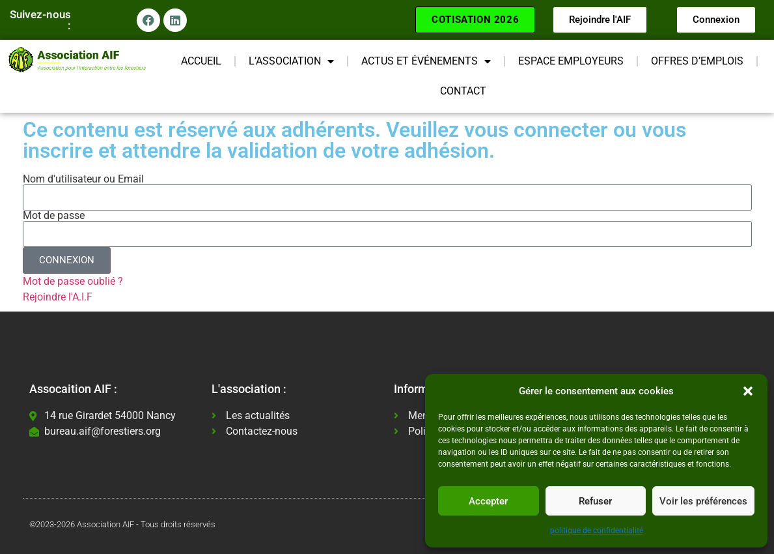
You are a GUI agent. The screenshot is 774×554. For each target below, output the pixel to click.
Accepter (488, 501)
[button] (747, 391)
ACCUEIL (201, 61)
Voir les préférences (703, 501)
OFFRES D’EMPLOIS (697, 61)
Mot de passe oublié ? (73, 281)
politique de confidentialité (596, 530)
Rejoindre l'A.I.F (57, 297)
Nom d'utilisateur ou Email (83, 179)
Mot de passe (54, 216)
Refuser (595, 501)
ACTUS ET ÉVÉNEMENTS (426, 61)
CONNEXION (66, 260)
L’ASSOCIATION (291, 61)
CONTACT (463, 91)
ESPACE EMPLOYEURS (571, 61)
